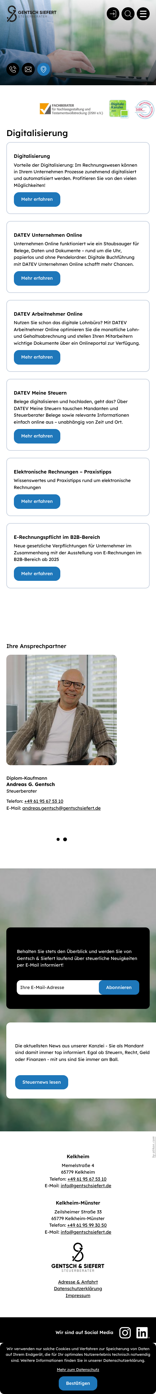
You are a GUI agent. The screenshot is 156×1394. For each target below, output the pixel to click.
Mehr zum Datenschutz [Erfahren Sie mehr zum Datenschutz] (78, 1369)
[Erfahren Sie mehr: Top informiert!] (42, 1082)
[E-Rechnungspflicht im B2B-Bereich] (37, 574)
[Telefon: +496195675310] (87, 1179)
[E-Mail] (70, 987)
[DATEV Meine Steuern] (37, 436)
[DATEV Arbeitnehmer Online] (37, 357)
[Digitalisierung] (37, 199)
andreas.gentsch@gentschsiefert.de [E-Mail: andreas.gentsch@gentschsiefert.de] (61, 808)
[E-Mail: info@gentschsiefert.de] (28, 69)
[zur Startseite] (31, 13)
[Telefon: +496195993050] (87, 1225)
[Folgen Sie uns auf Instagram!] (125, 1332)
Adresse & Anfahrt (78, 1282)
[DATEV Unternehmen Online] (37, 278)
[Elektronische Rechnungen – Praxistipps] (37, 501)
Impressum (78, 1295)
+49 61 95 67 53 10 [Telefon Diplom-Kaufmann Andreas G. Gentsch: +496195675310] (43, 801)
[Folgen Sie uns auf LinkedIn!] (143, 1332)
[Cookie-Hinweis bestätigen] (78, 1383)
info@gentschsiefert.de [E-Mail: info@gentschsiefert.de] (86, 1185)
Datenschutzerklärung (78, 1288)
